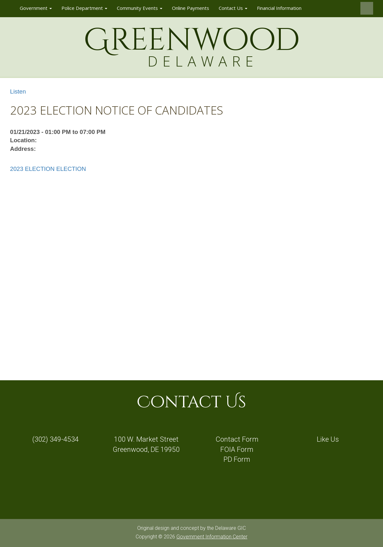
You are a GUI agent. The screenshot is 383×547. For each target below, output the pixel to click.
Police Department (84, 8)
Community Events (139, 8)
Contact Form (237, 439)
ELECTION (71, 168)
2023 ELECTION (32, 168)
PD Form (236, 459)
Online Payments (190, 8)
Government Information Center (211, 537)
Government (36, 8)
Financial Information (279, 8)
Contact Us (233, 8)
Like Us (328, 439)
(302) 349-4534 (55, 439)
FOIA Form (236, 449)
